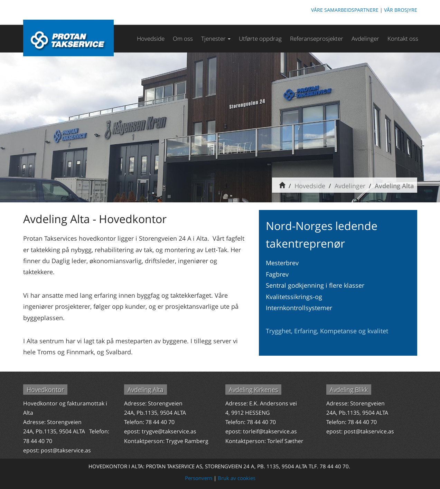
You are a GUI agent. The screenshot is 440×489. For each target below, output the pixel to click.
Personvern (198, 477)
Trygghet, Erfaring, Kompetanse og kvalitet (327, 331)
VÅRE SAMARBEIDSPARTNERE (344, 10)
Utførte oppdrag (260, 38)
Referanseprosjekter (316, 38)
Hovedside (151, 38)
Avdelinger (365, 38)
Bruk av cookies (236, 477)
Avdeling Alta (394, 186)
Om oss (183, 38)
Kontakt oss (402, 38)
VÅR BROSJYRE (400, 10)
